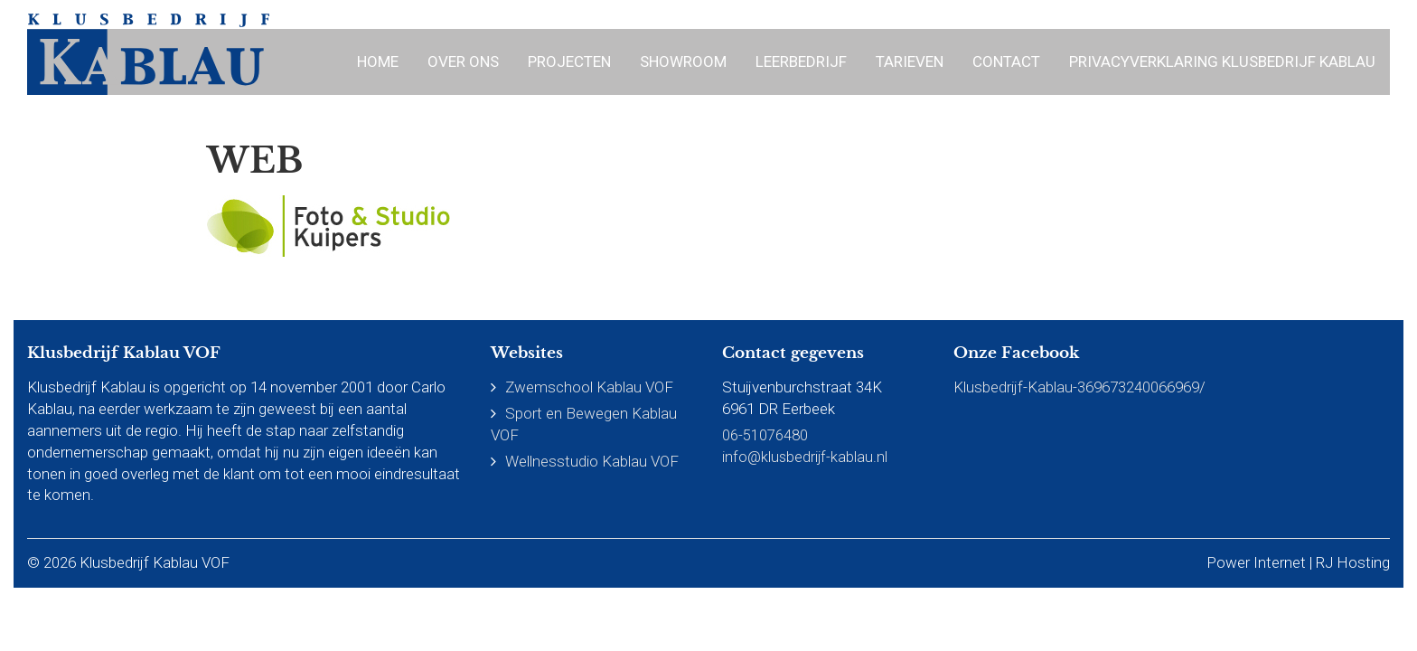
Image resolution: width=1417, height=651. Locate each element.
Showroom (683, 61)
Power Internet (1256, 562)
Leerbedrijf (801, 61)
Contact (1006, 61)
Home (378, 61)
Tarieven (909, 61)
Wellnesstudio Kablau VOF (592, 461)
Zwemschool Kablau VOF (589, 387)
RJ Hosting (1353, 562)
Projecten (569, 61)
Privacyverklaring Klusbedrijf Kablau (1222, 61)
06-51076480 (765, 435)
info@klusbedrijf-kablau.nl (806, 457)
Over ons (463, 61)
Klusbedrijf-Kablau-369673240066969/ (1079, 387)
